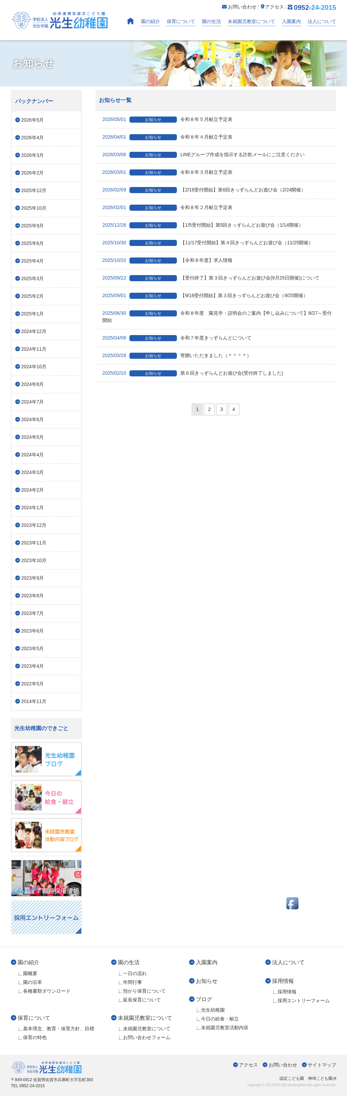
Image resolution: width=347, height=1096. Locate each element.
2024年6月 (32, 419)
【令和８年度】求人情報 (167, 260)
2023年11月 (34, 542)
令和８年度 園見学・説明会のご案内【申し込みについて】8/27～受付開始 (217, 316)
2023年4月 (32, 666)
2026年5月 (32, 120)
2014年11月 (34, 701)
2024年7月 (32, 402)
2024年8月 (32, 384)
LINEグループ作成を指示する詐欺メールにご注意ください (203, 154)
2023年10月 (34, 560)
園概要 (30, 973)
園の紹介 (150, 21)
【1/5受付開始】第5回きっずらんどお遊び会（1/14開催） (202, 225)
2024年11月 (34, 349)
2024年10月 (34, 366)
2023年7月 (32, 613)
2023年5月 (32, 648)
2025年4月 (32, 261)
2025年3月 (32, 278)
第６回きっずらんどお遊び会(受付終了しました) (192, 373)
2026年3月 (32, 155)
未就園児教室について (251, 21)
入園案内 (291, 21)
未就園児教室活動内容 (224, 1027)
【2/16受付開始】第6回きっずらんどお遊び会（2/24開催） (204, 189)
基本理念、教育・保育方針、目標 (58, 1028)
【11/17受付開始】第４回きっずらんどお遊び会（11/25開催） (207, 242)
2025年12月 (34, 190)
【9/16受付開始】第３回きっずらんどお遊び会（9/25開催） (205, 295)
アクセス (248, 1065)
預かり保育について (144, 991)
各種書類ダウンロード (46, 991)
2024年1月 (32, 507)
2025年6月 (32, 243)
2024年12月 (34, 331)
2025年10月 (34, 208)
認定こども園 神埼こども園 (306, 1078)
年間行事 (132, 982)
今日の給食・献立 (220, 1018)
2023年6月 (32, 631)
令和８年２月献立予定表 (167, 207)
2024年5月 (32, 437)
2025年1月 (32, 313)
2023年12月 (34, 525)
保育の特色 (35, 1037)
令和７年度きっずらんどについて (176, 337)
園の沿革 (32, 982)
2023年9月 (32, 578)
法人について (322, 21)
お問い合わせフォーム (146, 1037)
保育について (181, 21)
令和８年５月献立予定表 (167, 119)
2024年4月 (32, 454)
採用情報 (283, 981)
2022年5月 (32, 683)
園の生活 (211, 21)
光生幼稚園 (213, 1010)
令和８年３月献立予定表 (167, 172)
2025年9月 (32, 225)
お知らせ (207, 981)
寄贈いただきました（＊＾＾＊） (176, 355)
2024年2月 (32, 490)
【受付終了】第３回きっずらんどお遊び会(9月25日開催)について (211, 278)
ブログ (204, 999)
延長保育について (142, 999)
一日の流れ (135, 973)
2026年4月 (32, 137)
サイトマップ (322, 1065)
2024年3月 (32, 472)
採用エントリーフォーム (304, 1000)
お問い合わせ (283, 1065)
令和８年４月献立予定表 (167, 137)
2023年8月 (32, 595)
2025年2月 (32, 296)
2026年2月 (32, 172)
